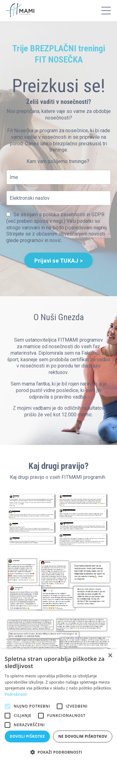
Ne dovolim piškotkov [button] (82, 736)
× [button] (110, 655)
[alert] (58, 705)
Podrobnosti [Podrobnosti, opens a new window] (16, 694)
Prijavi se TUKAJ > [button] (58, 260)
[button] (58, 752)
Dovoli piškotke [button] (27, 736)
